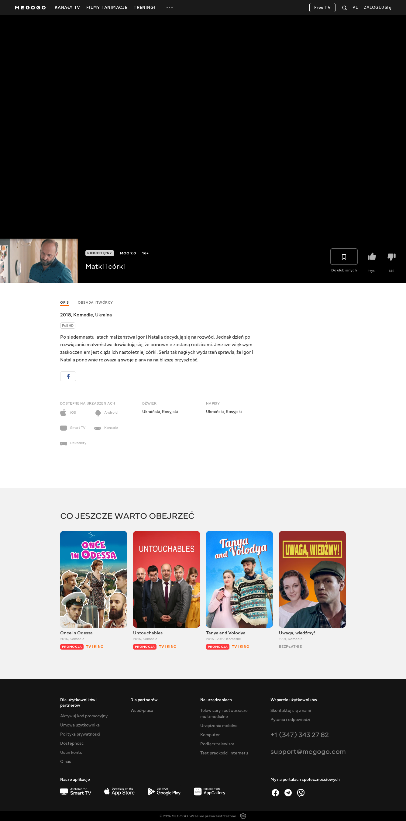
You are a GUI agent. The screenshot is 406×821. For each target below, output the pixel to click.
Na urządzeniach (216, 700)
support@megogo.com (308, 751)
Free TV (322, 7)
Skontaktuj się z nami (290, 710)
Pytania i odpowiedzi (290, 720)
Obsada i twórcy (95, 302)
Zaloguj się (377, 7)
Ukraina (103, 315)
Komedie (83, 315)
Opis (64, 302)
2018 (65, 315)
